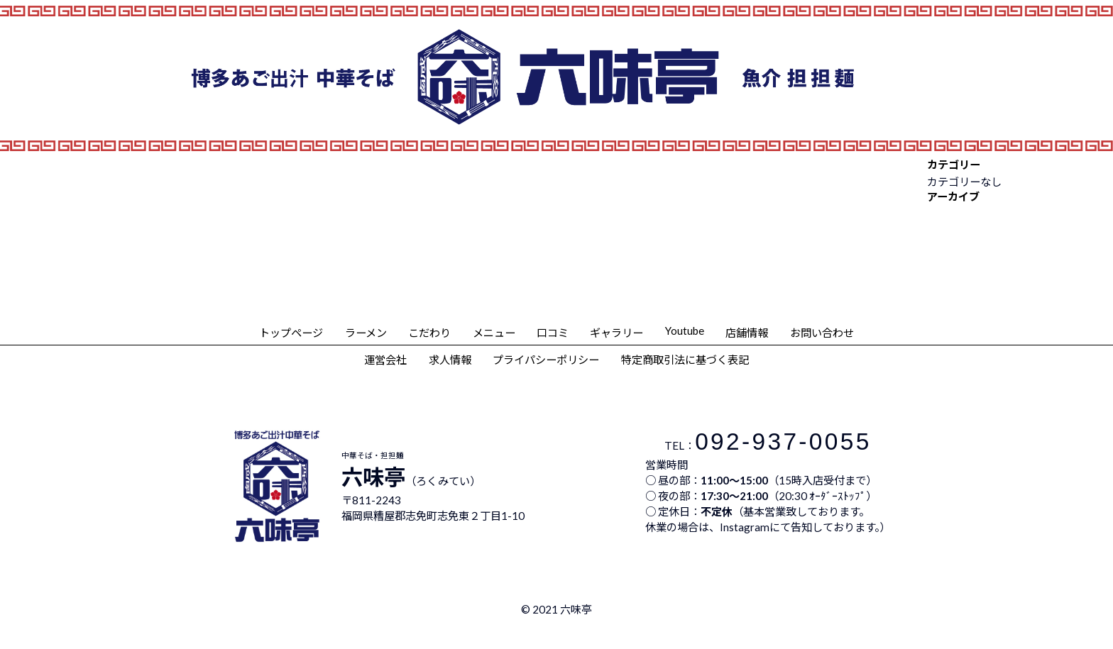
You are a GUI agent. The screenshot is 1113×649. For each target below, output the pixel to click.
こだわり (429, 332)
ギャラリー (616, 332)
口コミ (553, 332)
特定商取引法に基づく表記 (685, 359)
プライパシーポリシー (546, 359)
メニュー (494, 332)
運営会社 (385, 359)
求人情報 (450, 359)
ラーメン (366, 332)
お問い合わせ (822, 332)
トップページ (291, 332)
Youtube (684, 330)
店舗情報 (746, 332)
